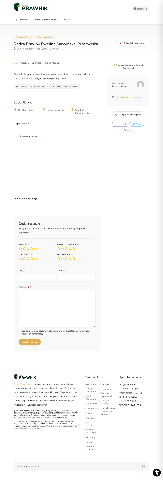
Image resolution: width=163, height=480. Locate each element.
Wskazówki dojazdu (30, 136)
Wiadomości (92, 408)
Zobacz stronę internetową (65, 86)
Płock (51, 37)
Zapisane (90, 418)
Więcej (66, 19)
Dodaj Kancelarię (91, 390)
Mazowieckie (42, 37)
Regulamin (106, 389)
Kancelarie (22, 19)
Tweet (136, 124)
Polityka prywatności (107, 395)
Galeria (25, 62)
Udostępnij (120, 124)
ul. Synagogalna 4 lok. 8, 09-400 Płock (36, 48)
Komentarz (25, 287)
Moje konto (91, 403)
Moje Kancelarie (91, 398)
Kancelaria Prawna (24, 37)
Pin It (127, 130)
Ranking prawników (91, 431)
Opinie (89, 413)
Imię (22, 271)
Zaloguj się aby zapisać (128, 114)
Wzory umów (89, 424)
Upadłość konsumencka (82, 112)
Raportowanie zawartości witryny (108, 411)
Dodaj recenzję (53, 62)
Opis (16, 62)
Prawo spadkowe (55, 110)
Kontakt (105, 384)
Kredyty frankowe (90, 448)
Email (62, 271)
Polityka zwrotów (105, 402)
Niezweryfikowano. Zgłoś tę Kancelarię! (128, 66)
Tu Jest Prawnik (121, 86)
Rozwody (90, 437)
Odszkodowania (26, 110)
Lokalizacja (37, 62)
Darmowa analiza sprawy (46, 19)
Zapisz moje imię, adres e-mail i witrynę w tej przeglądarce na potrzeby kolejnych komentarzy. (56, 332)
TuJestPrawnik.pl (22, 384)
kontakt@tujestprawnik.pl (127, 97)
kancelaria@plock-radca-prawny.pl (32, 86)
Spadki (89, 442)
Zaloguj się (140, 8)
